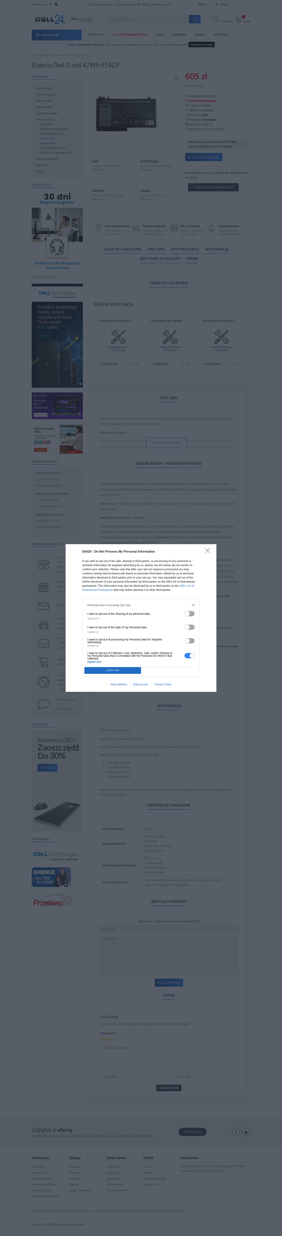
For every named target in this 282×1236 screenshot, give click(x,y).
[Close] (208, 552)
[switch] (189, 613)
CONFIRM (112, 670)
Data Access (140, 684)
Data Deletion (118, 684)
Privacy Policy (163, 684)
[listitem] (141, 605)
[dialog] (141, 618)
